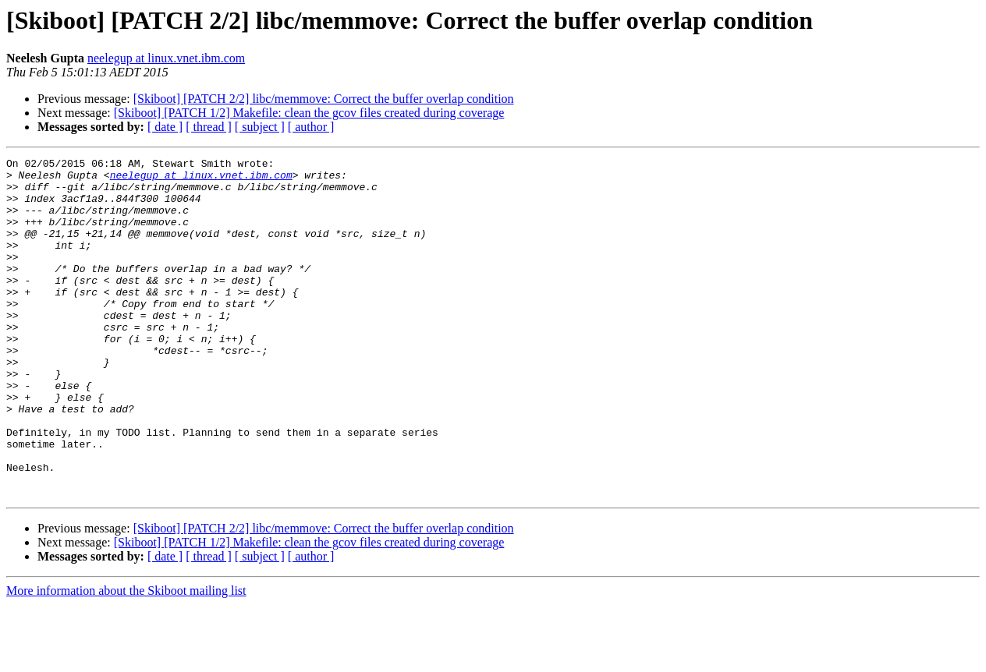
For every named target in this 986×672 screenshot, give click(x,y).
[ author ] (311, 126)
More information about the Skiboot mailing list (126, 658)
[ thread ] (209, 126)
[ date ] (165, 126)
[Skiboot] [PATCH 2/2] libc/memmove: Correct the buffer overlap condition (323, 98)
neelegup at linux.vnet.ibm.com (166, 58)
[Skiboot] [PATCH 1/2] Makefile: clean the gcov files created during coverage (309, 112)
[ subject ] (260, 126)
